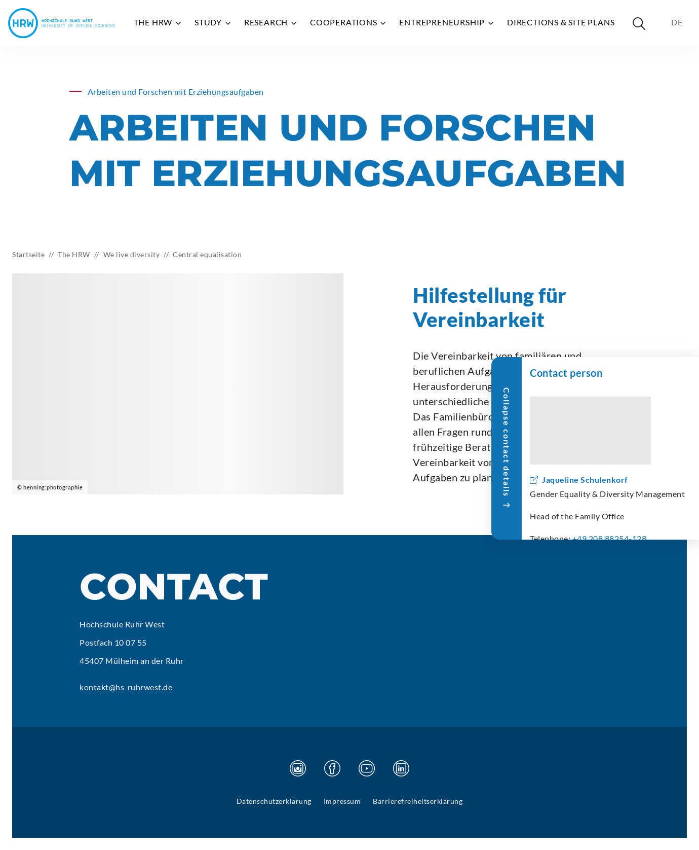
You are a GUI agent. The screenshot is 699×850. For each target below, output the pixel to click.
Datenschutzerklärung (274, 801)
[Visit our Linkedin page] (401, 768)
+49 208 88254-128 (609, 538)
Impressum (342, 801)
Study (213, 22)
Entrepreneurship (447, 22)
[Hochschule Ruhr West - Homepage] (61, 23)
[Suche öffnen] (639, 23)
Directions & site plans (560, 22)
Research (271, 22)
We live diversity (131, 254)
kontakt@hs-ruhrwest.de (126, 687)
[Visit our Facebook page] (332, 768)
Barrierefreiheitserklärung (417, 801)
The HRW (158, 22)
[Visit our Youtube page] (367, 768)
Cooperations (348, 22)
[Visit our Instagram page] (298, 768)
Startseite (28, 254)
